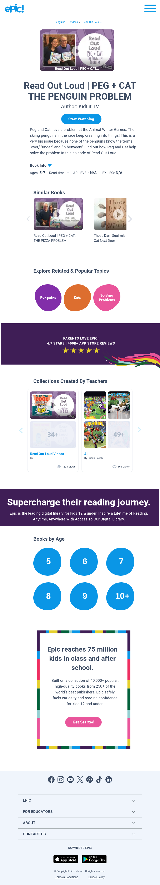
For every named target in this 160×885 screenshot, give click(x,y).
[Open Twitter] (80, 779)
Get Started (83, 722)
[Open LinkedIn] (108, 779)
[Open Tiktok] (99, 779)
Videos (74, 22)
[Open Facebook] (51, 779)
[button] (53, 430)
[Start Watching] (81, 119)
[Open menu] (150, 9)
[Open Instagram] (61, 779)
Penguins (60, 22)
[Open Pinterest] (89, 779)
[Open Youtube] (70, 779)
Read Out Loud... (92, 22)
